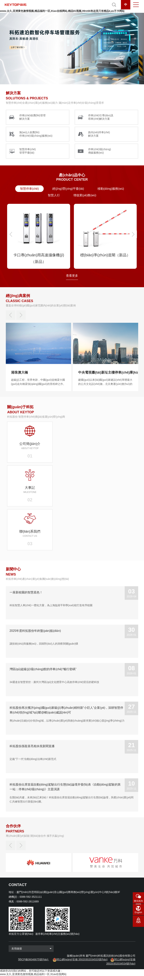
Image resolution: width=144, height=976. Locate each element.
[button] (11, 234)
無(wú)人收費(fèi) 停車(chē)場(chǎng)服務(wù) (35, 134)
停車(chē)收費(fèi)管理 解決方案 (32, 117)
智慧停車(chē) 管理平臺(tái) (27, 151)
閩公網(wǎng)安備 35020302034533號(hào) (82, 959)
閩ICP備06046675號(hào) (33, 959)
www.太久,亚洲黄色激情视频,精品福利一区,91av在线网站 (33, 974)
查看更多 (72, 275)
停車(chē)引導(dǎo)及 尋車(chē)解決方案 (100, 117)
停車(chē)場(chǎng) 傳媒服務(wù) (99, 151)
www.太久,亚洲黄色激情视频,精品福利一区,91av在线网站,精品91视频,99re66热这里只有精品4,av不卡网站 (62, 10)
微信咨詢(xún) (138, 902)
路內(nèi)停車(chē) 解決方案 (99, 134)
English (138, 912)
